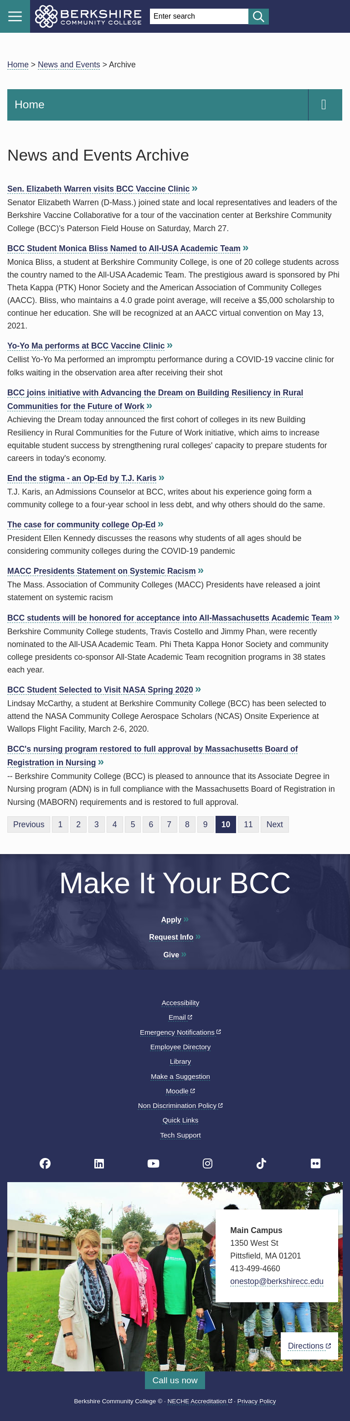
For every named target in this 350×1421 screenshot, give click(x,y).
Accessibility (181, 1002)
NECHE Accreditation (200, 1401)
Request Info (171, 937)
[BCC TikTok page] (261, 1164)
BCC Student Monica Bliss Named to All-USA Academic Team (124, 248)
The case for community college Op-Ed (81, 524)
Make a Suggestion (180, 1076)
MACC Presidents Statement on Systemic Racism (101, 571)
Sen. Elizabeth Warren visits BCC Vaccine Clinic (98, 188)
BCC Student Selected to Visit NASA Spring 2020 (100, 689)
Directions (309, 1345)
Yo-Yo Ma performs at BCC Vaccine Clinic (86, 345)
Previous (28, 824)
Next (275, 824)
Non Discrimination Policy (180, 1105)
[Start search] (258, 17)
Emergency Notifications (180, 1032)
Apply (171, 920)
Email (180, 1017)
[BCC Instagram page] (207, 1164)
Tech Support (180, 1135)
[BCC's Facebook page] (45, 1164)
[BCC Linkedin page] (99, 1164)
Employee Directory (180, 1047)
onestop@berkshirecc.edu (277, 1281)
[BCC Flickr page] (315, 1164)
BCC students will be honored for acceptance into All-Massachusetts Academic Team (169, 617)
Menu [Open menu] (15, 16)
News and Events (69, 64)
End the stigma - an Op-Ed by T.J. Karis (82, 478)
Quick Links (181, 1120)
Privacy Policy (256, 1401)
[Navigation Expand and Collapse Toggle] (325, 105)
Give (171, 955)
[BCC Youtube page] (153, 1164)
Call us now (174, 1380)
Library (180, 1061)
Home (18, 64)
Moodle (180, 1091)
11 (248, 824)
